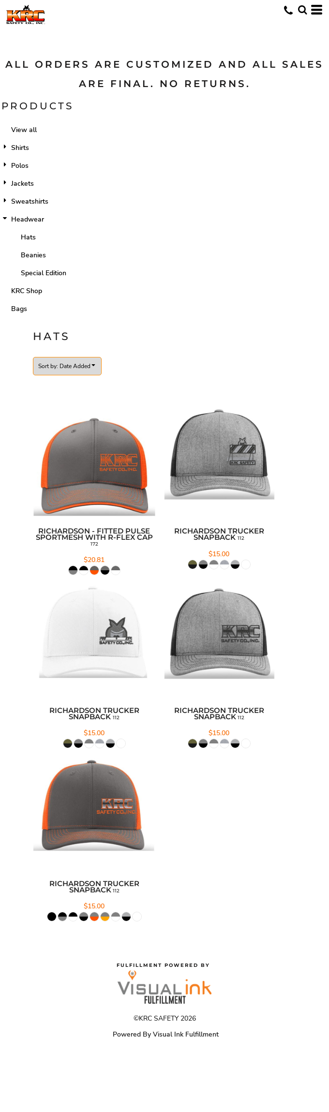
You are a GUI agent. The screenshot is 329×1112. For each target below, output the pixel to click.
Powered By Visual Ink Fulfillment (166, 1034)
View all (24, 129)
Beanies (33, 255)
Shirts (20, 147)
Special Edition (43, 273)
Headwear (27, 219)
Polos (20, 165)
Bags (19, 308)
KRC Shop (26, 291)
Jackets (22, 183)
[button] (302, 10)
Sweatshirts (29, 201)
